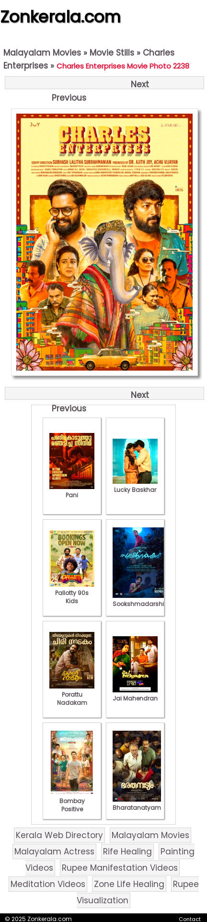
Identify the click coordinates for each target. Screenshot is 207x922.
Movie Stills (112, 52)
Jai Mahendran (135, 694)
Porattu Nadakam (71, 694)
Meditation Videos (48, 884)
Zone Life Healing (129, 884)
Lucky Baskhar (135, 486)
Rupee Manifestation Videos (120, 868)
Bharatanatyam (137, 803)
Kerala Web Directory (59, 835)
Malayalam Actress (54, 851)
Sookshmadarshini (141, 600)
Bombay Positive (71, 801)
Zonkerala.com (60, 16)
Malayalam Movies (42, 52)
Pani (71, 491)
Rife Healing (127, 851)
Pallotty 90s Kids (71, 593)
